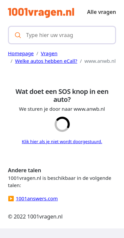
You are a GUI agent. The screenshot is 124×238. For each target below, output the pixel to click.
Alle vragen (101, 12)
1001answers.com (37, 198)
